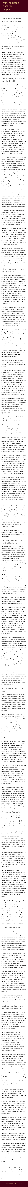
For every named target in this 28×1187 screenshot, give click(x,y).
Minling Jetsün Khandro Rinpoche (11, 6)
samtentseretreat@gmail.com (10, 1180)
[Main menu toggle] (25, 6)
